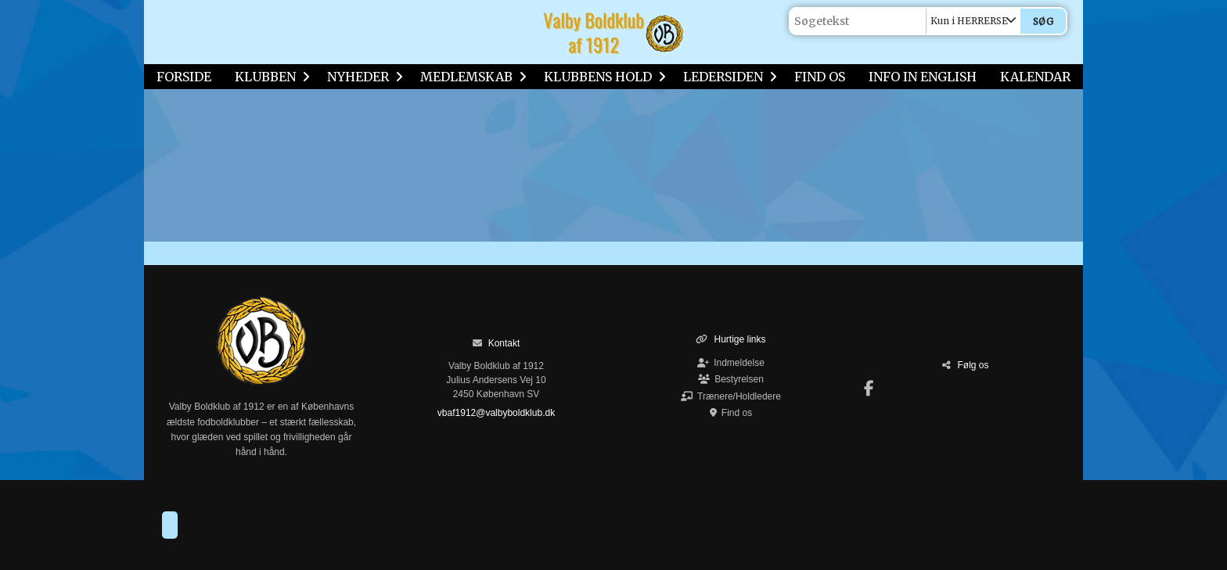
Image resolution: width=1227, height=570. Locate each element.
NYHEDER (362, 76)
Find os (731, 412)
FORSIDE (184, 76)
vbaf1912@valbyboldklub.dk (496, 412)
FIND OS (819, 76)
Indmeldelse (731, 362)
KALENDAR (1035, 76)
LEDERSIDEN (727, 76)
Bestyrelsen (731, 379)
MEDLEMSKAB (470, 76)
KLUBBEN (269, 76)
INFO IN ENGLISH (923, 76)
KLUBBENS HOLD (602, 76)
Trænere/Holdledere (731, 396)
